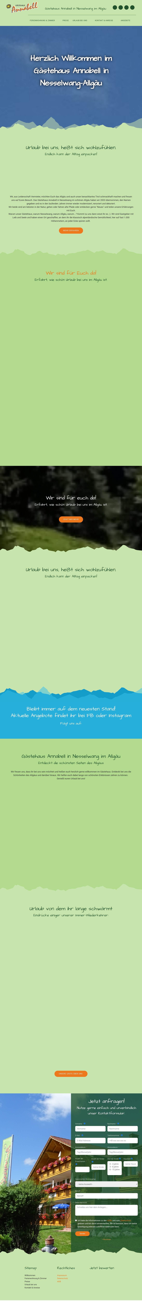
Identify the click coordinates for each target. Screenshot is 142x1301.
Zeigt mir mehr (71, 520)
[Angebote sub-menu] (133, 20)
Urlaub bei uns (80, 20)
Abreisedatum (112, 1148)
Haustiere (127, 1160)
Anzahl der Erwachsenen (80, 1160)
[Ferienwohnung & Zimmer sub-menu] (58, 20)
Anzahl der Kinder (97, 1160)
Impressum (62, 1276)
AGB (59, 1282)
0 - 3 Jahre (114, 1164)
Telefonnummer (113, 1136)
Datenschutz (125, 1221)
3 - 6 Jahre (114, 1167)
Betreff (77, 1192)
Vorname (78, 1124)
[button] (132, 7)
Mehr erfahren (71, 231)
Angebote (125, 20)
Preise (66, 20)
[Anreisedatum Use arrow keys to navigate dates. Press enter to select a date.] (90, 1153)
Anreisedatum (80, 1148)
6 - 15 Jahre (114, 1170)
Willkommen (30, 1276)
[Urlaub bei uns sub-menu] (90, 20)
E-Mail (77, 1136)
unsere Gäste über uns (71, 1074)
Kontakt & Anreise (104, 20)
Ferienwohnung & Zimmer (42, 20)
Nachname (111, 1124)
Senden (82, 1234)
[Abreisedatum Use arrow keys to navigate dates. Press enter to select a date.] (122, 1153)
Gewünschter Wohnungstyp (85, 1180)
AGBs (109, 1221)
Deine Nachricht (81, 1203)
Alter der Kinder (113, 1160)
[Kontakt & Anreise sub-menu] (116, 20)
